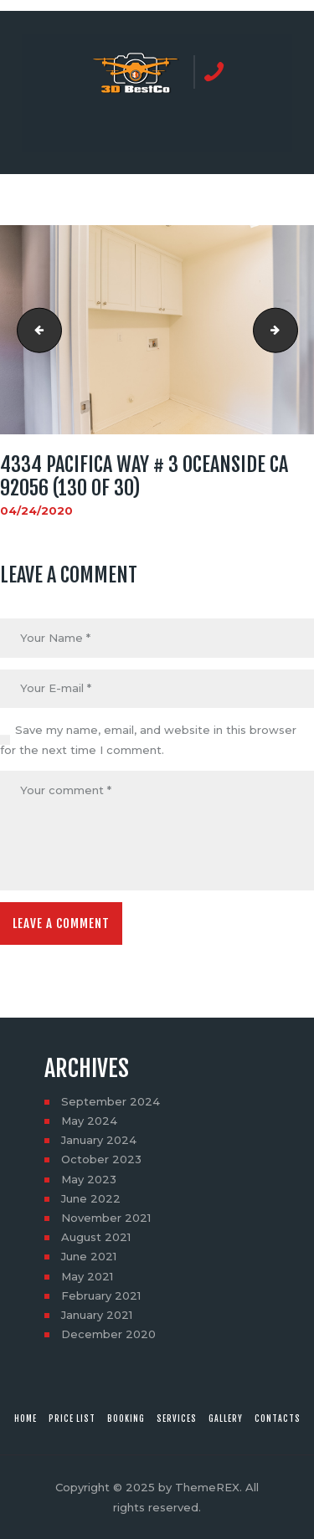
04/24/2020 (36, 510)
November (106, 1217)
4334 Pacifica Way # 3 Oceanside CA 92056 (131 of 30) (292, 329)
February (101, 1295)
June (91, 1198)
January (98, 1140)
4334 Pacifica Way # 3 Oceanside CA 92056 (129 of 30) (34, 329)
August (96, 1237)
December (108, 1334)
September (110, 1101)
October (101, 1159)
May (89, 1120)
